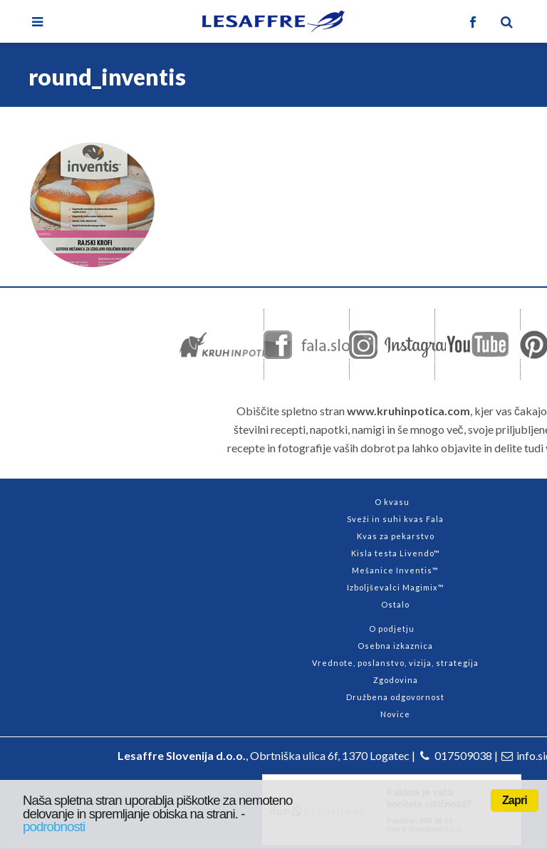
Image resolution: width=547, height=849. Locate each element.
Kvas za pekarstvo (395, 536)
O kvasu (392, 501)
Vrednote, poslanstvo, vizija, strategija (395, 662)
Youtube (477, 344)
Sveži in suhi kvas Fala (395, 519)
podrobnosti (54, 826)
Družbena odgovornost (395, 697)
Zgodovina (395, 679)
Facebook (324, 344)
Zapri (514, 800)
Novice (395, 714)
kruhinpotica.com (237, 344)
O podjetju (392, 628)
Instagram (403, 344)
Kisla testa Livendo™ (395, 553)
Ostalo (395, 604)
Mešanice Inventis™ (395, 570)
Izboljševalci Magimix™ (395, 587)
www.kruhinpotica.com (408, 410)
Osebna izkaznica (395, 645)
